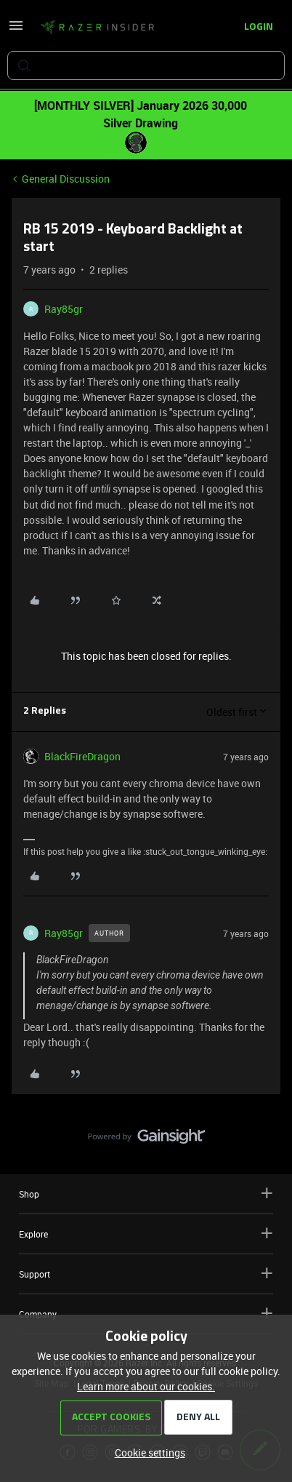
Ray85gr (63, 309)
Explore (146, 1233)
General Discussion (66, 179)
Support (146, 1273)
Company (146, 1313)
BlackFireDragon (82, 756)
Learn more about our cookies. (146, 1386)
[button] (16, 30)
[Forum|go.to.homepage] (97, 27)
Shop (146, 1193)
